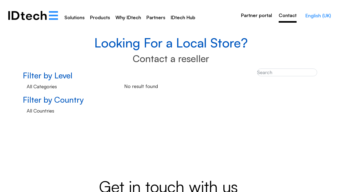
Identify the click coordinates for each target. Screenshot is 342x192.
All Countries (40, 111)
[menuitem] (128, 19)
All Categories (42, 86)
